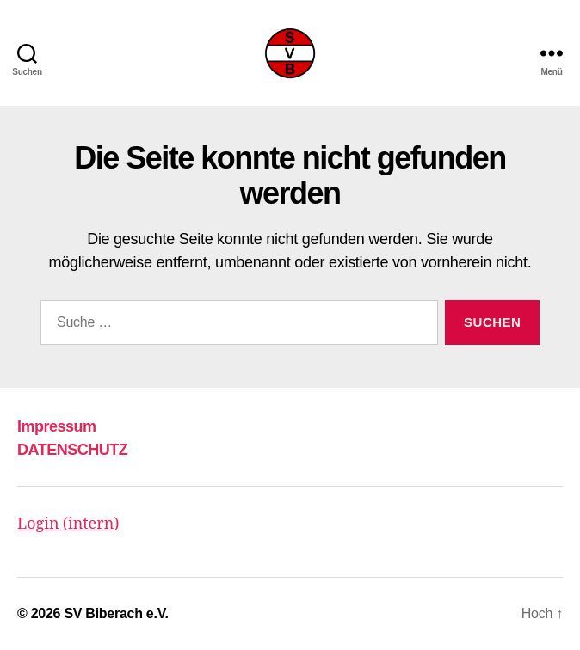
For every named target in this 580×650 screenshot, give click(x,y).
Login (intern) (68, 524)
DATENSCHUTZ (72, 449)
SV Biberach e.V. (116, 613)
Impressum (56, 426)
